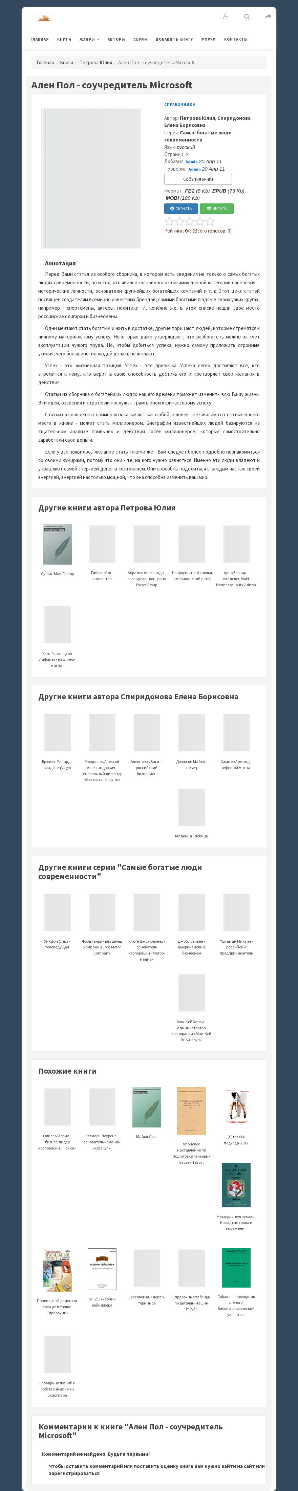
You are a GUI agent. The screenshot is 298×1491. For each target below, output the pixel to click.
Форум (208, 39)
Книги (64, 39)
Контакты (236, 39)
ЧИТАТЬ (217, 209)
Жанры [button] (87, 39)
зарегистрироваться (74, 1473)
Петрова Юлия (95, 62)
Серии (140, 39)
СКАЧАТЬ (181, 209)
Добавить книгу (174, 39)
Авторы (116, 39)
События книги (198, 179)
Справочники (179, 104)
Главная (39, 39)
